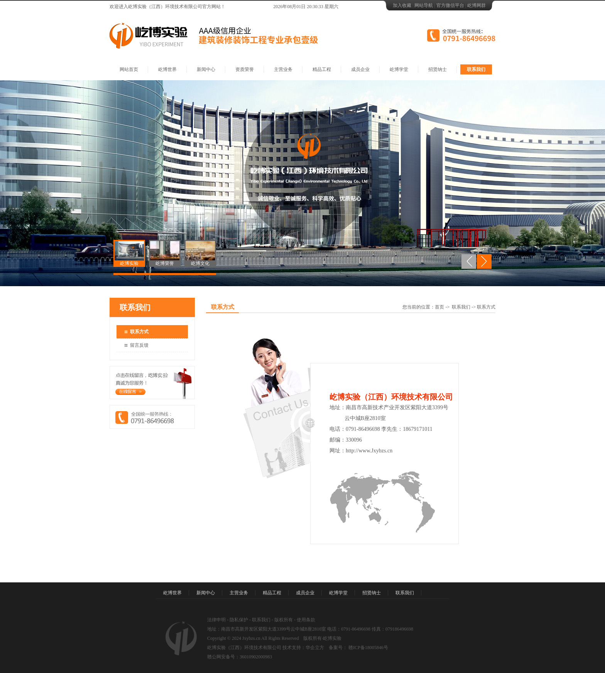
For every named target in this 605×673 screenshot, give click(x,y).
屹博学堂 (399, 69)
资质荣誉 (244, 69)
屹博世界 (167, 69)
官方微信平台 (450, 5)
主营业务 (283, 69)
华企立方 (315, 647)
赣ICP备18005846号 (367, 647)
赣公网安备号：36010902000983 (239, 657)
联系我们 (476, 69)
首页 (439, 307)
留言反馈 (139, 345)
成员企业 (360, 69)
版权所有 (283, 619)
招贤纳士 (437, 69)
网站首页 (129, 69)
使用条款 (306, 619)
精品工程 (322, 69)
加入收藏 (402, 5)
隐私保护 (239, 619)
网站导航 (423, 5)
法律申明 (216, 619)
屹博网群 (476, 5)
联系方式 (139, 331)
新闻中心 (206, 69)
